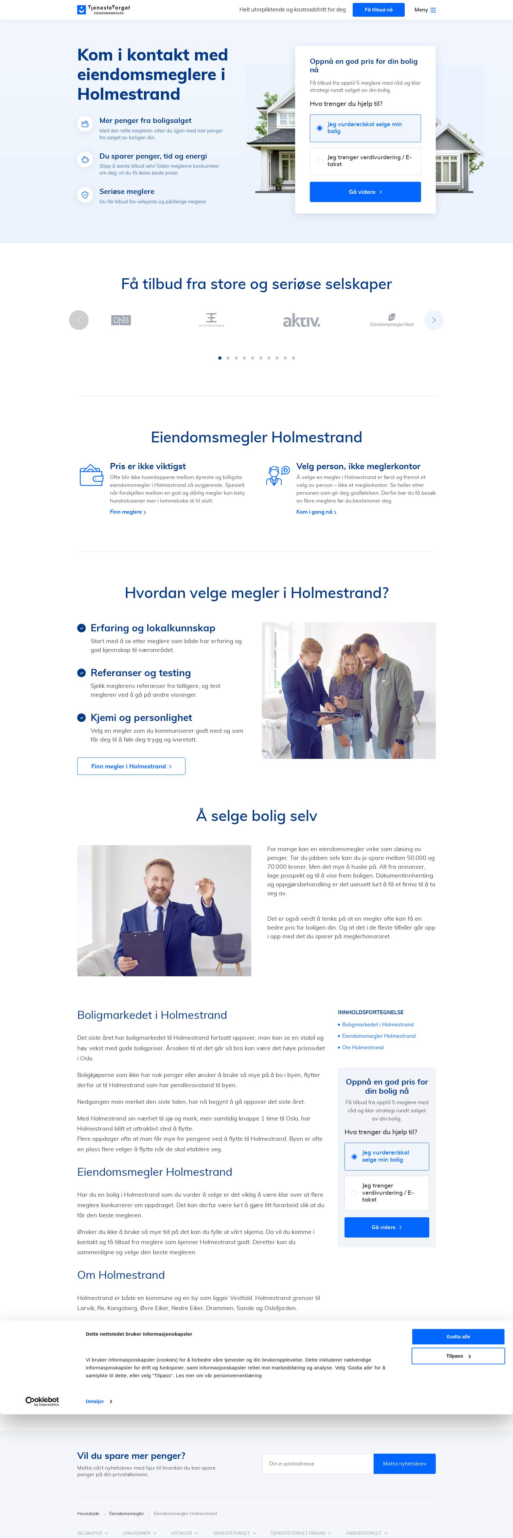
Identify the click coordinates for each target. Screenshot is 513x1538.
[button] (219, 351)
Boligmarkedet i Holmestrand (378, 1018)
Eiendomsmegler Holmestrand (379, 1029)
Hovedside (91, 1507)
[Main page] (106, 9)
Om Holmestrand (363, 1041)
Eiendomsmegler (129, 1507)
